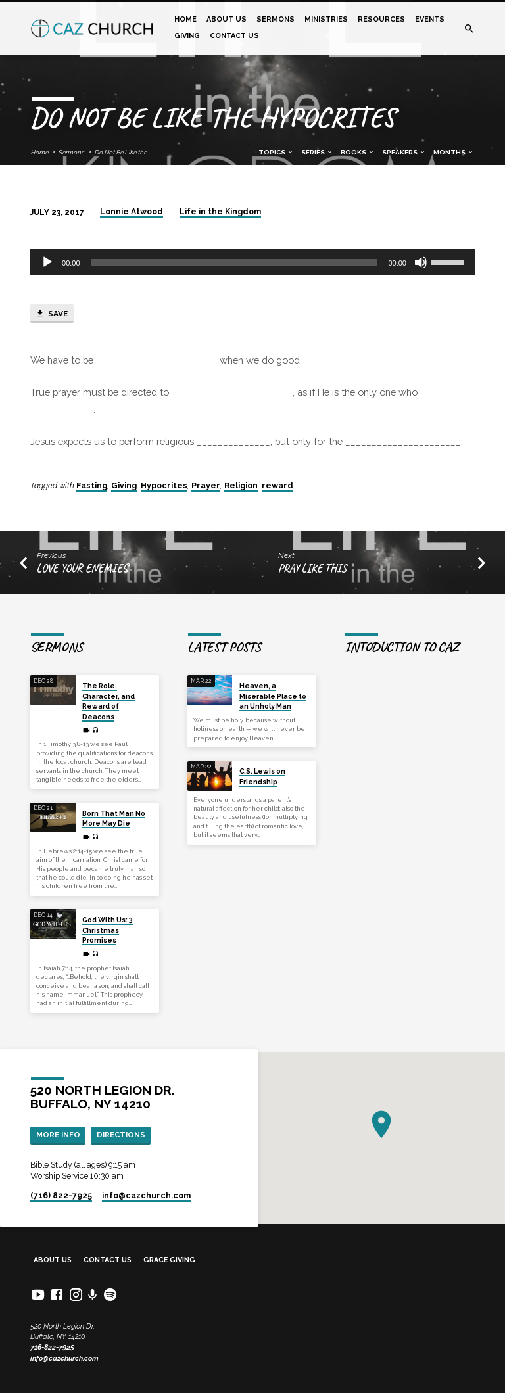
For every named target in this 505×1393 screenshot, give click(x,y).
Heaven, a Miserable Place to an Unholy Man (272, 696)
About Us (226, 19)
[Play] (47, 262)
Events (430, 19)
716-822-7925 (52, 1347)
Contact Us (234, 36)
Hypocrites (164, 485)
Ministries (326, 19)
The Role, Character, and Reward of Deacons (108, 701)
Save (52, 313)
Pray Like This (312, 568)
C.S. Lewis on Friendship (262, 776)
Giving (187, 36)
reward (277, 485)
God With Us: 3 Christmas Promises (107, 930)
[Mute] (420, 262)
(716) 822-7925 (61, 1195)
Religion (241, 485)
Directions (121, 1134)
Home (185, 19)
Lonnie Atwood (131, 211)
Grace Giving (169, 1260)
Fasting (91, 485)
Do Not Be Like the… (122, 152)
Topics (276, 152)
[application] (252, 262)
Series (317, 152)
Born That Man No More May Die (113, 818)
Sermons (275, 19)
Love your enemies (82, 568)
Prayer (205, 485)
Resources (381, 19)
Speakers (404, 152)
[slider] (234, 262)
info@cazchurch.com (64, 1358)
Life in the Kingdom (220, 211)
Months (453, 152)
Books (358, 152)
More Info (58, 1134)
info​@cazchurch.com (146, 1195)
